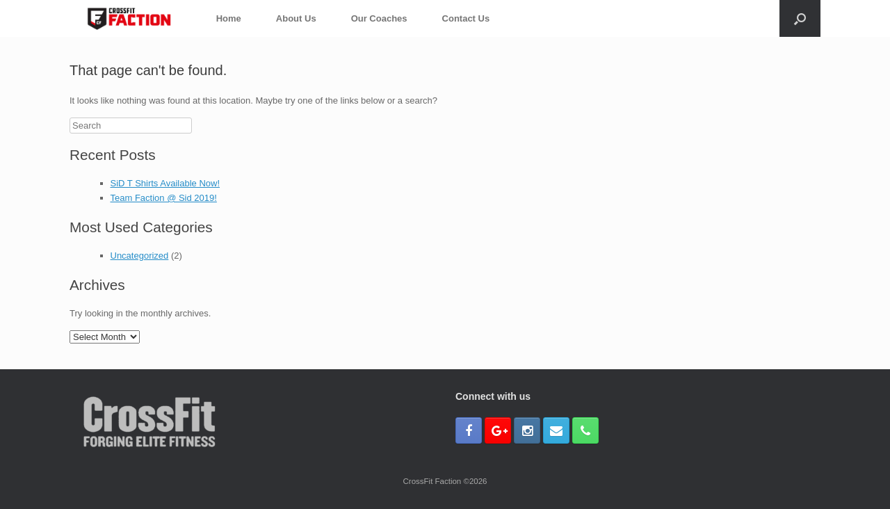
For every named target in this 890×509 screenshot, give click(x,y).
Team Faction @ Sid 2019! (164, 198)
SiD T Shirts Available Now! (165, 183)
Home (228, 18)
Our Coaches (379, 18)
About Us (296, 18)
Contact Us (466, 18)
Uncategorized (140, 255)
